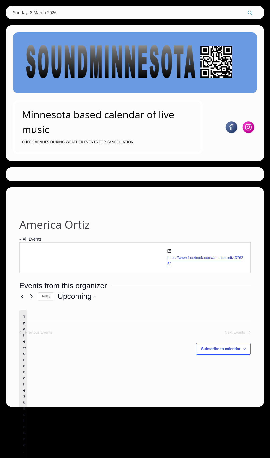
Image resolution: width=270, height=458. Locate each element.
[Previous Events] (22, 296)
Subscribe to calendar (220, 349)
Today (45, 296)
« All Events (30, 239)
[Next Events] (31, 296)
